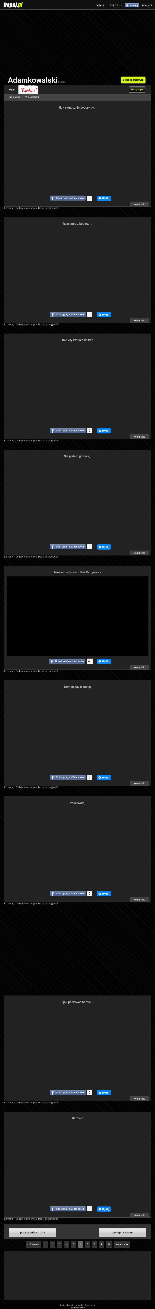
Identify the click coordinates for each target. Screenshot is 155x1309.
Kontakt (79, 1305)
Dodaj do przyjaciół (48, 208)
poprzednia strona (32, 1232)
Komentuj (9, 208)
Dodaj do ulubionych (26, 208)
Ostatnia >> (122, 1244)
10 (109, 1244)
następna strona (122, 1232)
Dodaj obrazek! (67, 1305)
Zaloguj (116, 5)
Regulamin (90, 1305)
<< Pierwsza (33, 1244)
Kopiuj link (139, 204)
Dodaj (99, 5)
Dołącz (147, 5)
